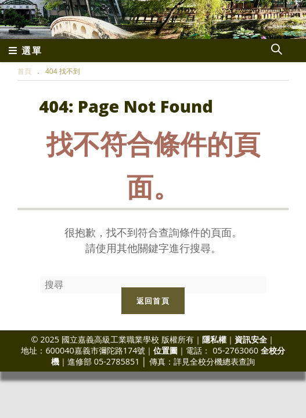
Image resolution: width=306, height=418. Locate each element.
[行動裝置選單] (25, 50)
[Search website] (276, 50)
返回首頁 (153, 301)
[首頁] (24, 71)
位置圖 (165, 350)
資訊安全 (251, 339)
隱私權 (214, 339)
